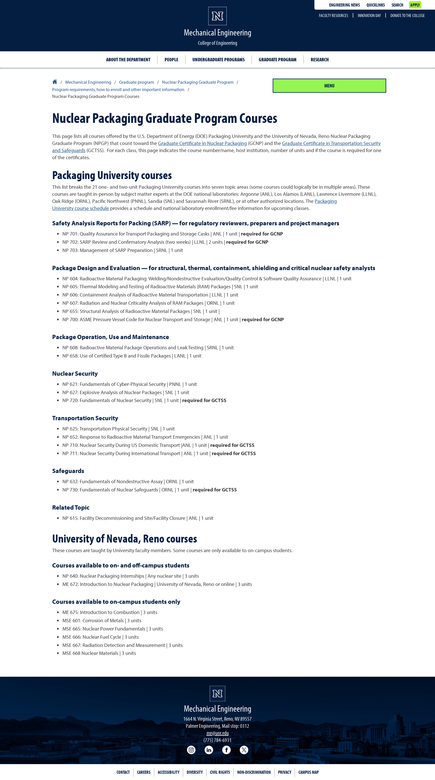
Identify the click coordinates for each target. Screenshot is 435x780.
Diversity (195, 772)
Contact (123, 772)
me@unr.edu (218, 732)
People (171, 59)
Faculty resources (333, 15)
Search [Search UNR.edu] (397, 5)
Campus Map (309, 772)
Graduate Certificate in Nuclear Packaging (202, 143)
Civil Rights (220, 772)
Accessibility (168, 772)
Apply (415, 5)
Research (320, 59)
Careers (143, 772)
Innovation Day (369, 15)
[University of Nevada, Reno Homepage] (217, 693)
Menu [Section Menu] (329, 85)
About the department (128, 59)
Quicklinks (376, 5)
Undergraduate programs (218, 59)
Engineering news (344, 5)
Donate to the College (407, 15)
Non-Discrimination (254, 772)
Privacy (284, 772)
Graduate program (278, 59)
